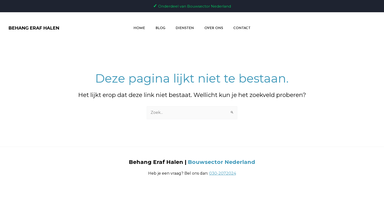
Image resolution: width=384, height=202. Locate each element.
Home (135, 28)
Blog (158, 28)
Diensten (185, 28)
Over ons (215, 28)
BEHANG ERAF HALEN (34, 28)
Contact (245, 28)
